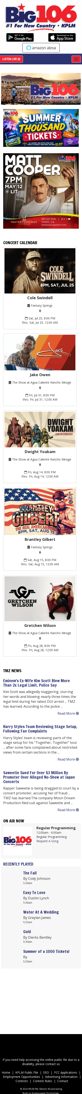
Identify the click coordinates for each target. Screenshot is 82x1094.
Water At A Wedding (41, 912)
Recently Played (18, 864)
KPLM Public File (26, 1072)
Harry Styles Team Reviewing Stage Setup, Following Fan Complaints (40, 729)
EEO (46, 1072)
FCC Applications (66, 1072)
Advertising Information (61, 1077)
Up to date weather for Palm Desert (41, 1019)
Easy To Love (34, 892)
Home (6, 1072)
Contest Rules (42, 1081)
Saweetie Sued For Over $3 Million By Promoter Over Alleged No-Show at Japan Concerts (39, 777)
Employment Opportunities (22, 1077)
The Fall (30, 873)
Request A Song (47, 841)
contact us (52, 1064)
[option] (40, 89)
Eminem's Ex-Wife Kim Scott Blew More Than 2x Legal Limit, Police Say (36, 683)
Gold (27, 931)
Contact (62, 1081)
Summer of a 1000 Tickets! (46, 951)
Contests (22, 1081)
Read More (68, 713)
